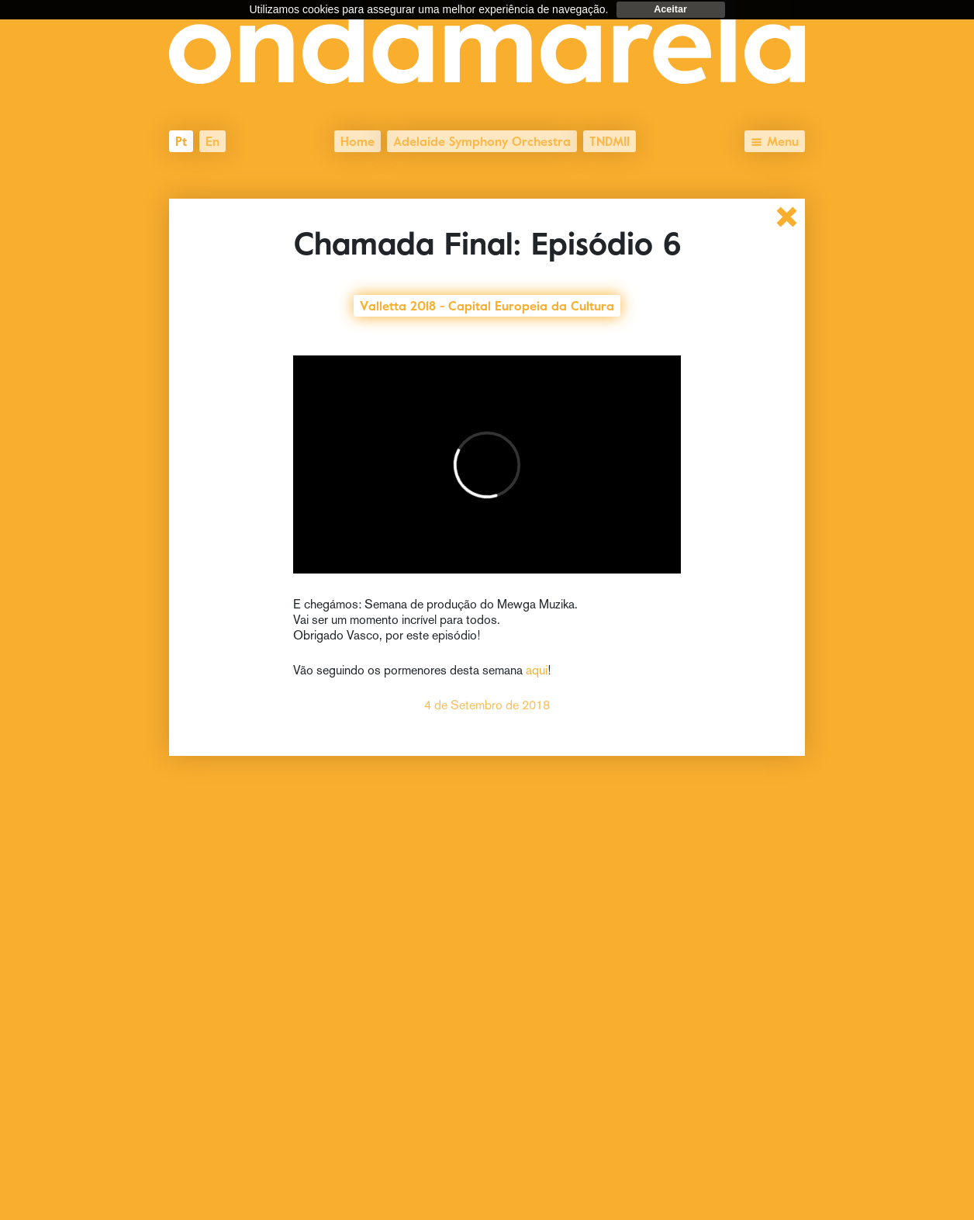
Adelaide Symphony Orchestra (482, 139)
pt (181, 139)
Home (357, 139)
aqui (536, 670)
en (212, 139)
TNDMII (609, 139)
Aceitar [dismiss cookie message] (670, 9)
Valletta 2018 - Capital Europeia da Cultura (487, 304)
